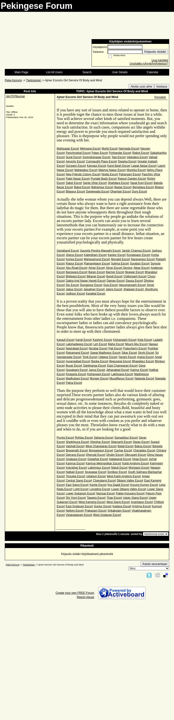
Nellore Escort (75, 510)
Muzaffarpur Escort (121, 378)
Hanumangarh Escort (132, 285)
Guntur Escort (102, 506)
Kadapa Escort (121, 506)
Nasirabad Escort (77, 348)
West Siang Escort (118, 502)
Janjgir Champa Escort (136, 250)
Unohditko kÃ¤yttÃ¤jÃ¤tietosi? (149, 63)
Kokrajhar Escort (76, 467)
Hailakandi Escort (120, 459)
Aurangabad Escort (78, 361)
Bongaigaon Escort (101, 450)
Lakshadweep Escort (79, 344)
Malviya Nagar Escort (112, 170)
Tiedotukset (34, 80)
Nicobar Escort (98, 348)
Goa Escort (110, 285)
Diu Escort (72, 285)
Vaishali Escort (75, 446)
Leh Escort (100, 344)
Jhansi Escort (74, 255)
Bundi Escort (114, 276)
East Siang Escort (77, 485)
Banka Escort (99, 361)
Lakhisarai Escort (122, 374)
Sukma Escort (120, 263)
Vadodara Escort (137, 157)
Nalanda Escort (144, 378)
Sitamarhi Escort (121, 442)
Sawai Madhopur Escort (105, 352)
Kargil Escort (84, 340)
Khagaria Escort (76, 374)
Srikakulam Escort (119, 510)
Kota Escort (144, 340)
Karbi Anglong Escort (135, 463)
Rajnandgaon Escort (97, 263)
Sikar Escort (129, 352)
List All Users (54, 72)
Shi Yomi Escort (76, 497)
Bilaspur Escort (75, 191)
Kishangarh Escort (124, 340)
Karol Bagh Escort (118, 165)
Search (87, 72)
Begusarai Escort (120, 361)
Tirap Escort (114, 497)
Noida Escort (109, 174)
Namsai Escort (105, 493)
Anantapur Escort (142, 502)
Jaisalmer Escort (94, 289)
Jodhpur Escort (75, 293)
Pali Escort (115, 348)
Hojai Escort (140, 459)
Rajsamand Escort (77, 352)
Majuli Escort (119, 467)
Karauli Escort (66, 340)
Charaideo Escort (144, 450)
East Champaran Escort (122, 365)
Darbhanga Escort (94, 365)
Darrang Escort (75, 454)
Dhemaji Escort (95, 454)
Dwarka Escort (127, 161)
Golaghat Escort (97, 459)
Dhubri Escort (115, 454)
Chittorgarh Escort (135, 276)
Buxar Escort (74, 365)
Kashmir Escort (102, 340)
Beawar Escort (134, 272)
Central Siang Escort (79, 480)
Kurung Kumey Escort (144, 485)
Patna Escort (74, 382)
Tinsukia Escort (75, 476)
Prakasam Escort (95, 510)
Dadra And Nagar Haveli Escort (86, 280)
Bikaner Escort (96, 276)
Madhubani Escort (77, 378)
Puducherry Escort (135, 348)
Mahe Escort (116, 344)
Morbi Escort (110, 148)
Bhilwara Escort (76, 276)
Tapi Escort (118, 157)
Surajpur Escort (140, 263)
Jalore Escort (114, 289)
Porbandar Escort (120, 153)
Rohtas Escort (84, 437)
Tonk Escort (90, 357)
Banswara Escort (76, 272)
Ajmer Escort (96, 267)
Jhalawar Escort (133, 289)
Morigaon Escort (139, 467)
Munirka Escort (136, 170)
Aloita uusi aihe (141, 86)
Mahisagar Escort (68, 148)
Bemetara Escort (143, 187)
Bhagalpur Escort (143, 361)
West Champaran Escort (101, 446)
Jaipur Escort (74, 289)
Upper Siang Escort (135, 497)
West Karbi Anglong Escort (124, 476)
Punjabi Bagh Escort (104, 178)
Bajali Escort (126, 446)
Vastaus (161, 86)
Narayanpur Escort (143, 259)
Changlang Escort (104, 480)
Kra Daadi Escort (118, 485)
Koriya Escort (74, 259)
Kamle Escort (97, 485)
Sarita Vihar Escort (95, 183)
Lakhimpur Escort (99, 467)
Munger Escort (99, 378)
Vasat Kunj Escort (141, 183)
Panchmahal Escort (78, 153)
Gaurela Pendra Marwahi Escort (100, 250)
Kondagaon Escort (138, 255)
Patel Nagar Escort (78, 178)
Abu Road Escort (76, 267)
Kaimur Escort (139, 370)
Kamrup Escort (75, 463)
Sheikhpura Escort (77, 442)
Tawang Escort (96, 497)
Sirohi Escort (146, 352)
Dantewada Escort (97, 191)
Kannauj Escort (96, 165)
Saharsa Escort (103, 437)
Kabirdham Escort (95, 255)
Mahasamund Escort (97, 259)
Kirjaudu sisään (155, 51)
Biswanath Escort (77, 450)
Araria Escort (145, 357)
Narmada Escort (129, 148)
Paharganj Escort (130, 174)
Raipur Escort (74, 263)
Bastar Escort (122, 187)
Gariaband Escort (68, 250)
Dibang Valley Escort (130, 480)
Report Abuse (85, 597)
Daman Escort (116, 280)
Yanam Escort (127, 357)
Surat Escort (74, 157)
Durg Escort (139, 191)
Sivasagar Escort (95, 472)
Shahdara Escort (118, 183)
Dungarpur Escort (91, 285)
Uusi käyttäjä (160, 60)
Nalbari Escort (75, 472)
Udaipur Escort (107, 357)
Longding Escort (99, 489)
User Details (119, 72)
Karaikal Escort (95, 293)
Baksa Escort (143, 446)
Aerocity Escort (75, 161)
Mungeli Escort (120, 259)
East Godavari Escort (79, 506)
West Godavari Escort (107, 515)
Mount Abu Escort (136, 344)
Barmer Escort (115, 272)
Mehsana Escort (90, 148)
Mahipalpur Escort (86, 170)
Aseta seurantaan (154, 564)
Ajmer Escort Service (119, 267)
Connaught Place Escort (101, 161)
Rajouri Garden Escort (132, 178)
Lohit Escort (80, 489)
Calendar (152, 72)
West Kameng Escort (91, 502)
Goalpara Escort (76, 459)
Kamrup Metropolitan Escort (103, 463)
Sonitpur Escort (117, 472)
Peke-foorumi (13, 80)
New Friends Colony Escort (83, 174)
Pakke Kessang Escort (130, 493)
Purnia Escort (65, 437)
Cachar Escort (123, 450)
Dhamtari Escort (120, 191)
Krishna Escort (141, 506)
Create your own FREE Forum (75, 593)
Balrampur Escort (102, 187)
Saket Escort (74, 183)
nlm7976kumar (15, 96)
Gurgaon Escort (76, 165)
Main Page (21, 72)
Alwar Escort (141, 267)
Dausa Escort (134, 280)
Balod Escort (82, 187)
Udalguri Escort (96, 476)
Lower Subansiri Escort (80, 493)
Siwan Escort (141, 442)
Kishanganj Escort (98, 374)
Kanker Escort (116, 255)
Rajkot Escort (140, 153)
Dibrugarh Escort (135, 454)
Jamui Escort (97, 370)
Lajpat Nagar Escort (144, 165)
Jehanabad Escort (117, 370)
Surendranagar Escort (96, 157)
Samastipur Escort (126, 437)
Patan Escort (100, 153)
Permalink (160, 97)
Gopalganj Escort (77, 370)
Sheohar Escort (100, 442)
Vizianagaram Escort (79, 515)
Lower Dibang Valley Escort (128, 489)
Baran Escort (96, 272)
